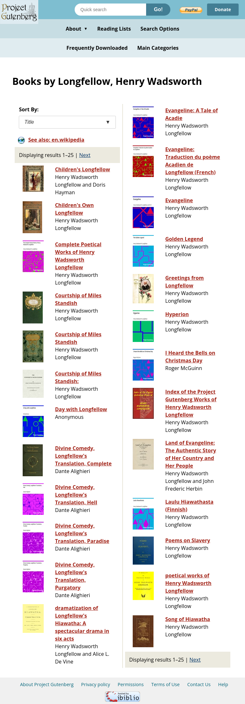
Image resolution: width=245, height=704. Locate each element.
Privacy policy (95, 684)
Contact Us (199, 684)
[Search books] (110, 10)
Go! (158, 9)
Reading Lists (114, 28)
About (77, 29)
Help (223, 684)
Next (84, 155)
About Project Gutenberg (47, 684)
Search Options (159, 28)
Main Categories (158, 47)
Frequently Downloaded (97, 47)
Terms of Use (165, 684)
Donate (223, 9)
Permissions (131, 684)
